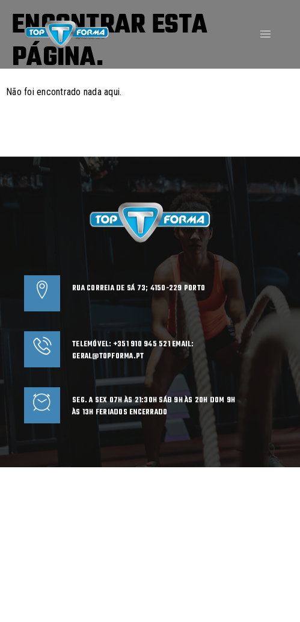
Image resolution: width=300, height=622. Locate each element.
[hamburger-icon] (265, 34)
